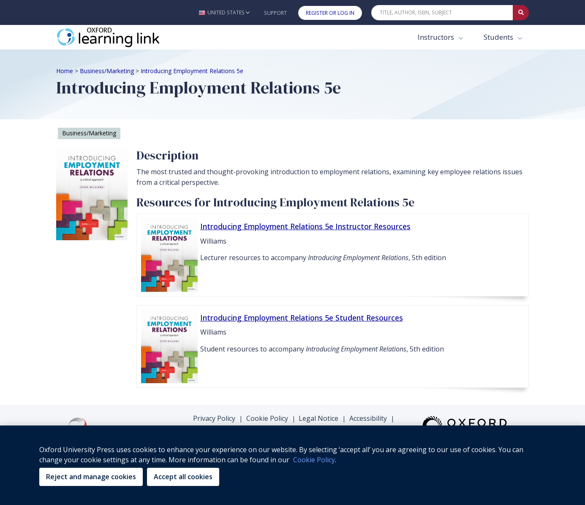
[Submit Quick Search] (521, 12)
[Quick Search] (442, 12)
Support (275, 12)
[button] (224, 12)
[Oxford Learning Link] (119, 37)
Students (499, 37)
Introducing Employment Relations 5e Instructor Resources (305, 226)
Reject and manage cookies (91, 476)
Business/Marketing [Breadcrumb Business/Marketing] (107, 71)
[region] (292, 465)
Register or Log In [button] (330, 12)
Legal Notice (318, 418)
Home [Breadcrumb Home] (64, 71)
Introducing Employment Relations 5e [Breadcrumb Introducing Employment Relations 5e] (192, 71)
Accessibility (368, 418)
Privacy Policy (214, 418)
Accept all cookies (183, 476)
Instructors (437, 37)
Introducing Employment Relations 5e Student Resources (301, 318)
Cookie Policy (267, 418)
